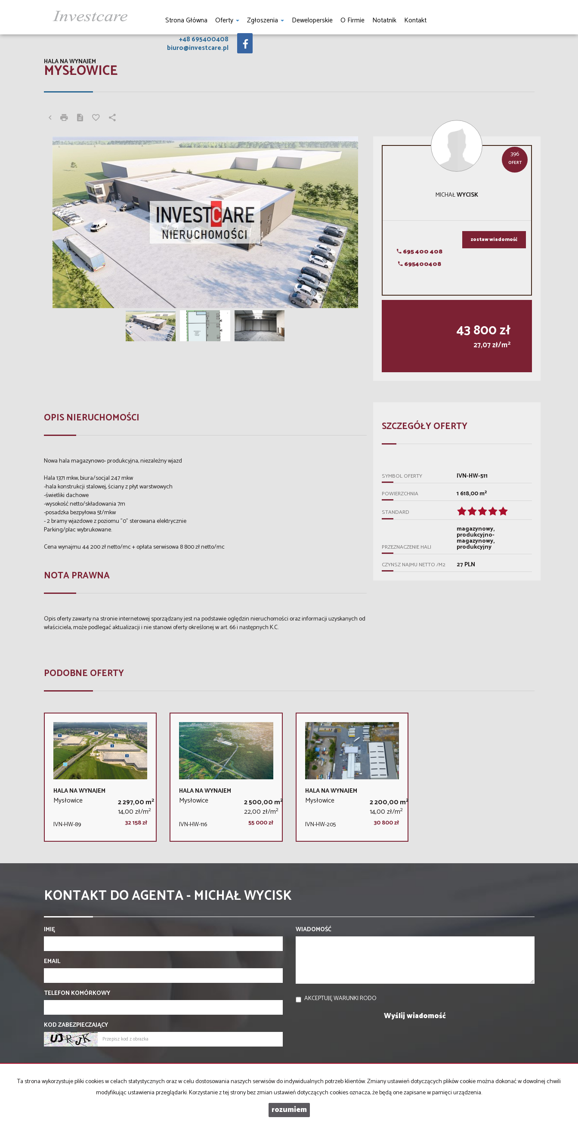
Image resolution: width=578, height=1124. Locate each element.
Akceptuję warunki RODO (340, 999)
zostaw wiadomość (494, 240)
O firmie (352, 20)
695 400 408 (419, 252)
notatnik (384, 20)
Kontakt (415, 20)
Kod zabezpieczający (76, 1025)
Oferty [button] (227, 20)
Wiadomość (313, 930)
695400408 (419, 264)
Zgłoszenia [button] (265, 20)
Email (52, 961)
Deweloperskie (312, 20)
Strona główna (186, 20)
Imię (49, 930)
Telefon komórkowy (77, 993)
